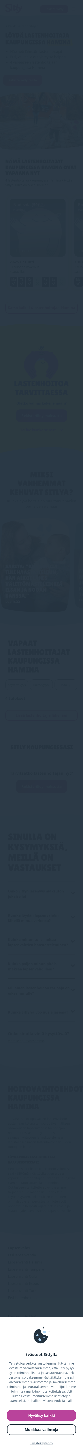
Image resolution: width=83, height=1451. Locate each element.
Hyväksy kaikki (41, 1415)
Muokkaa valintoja (41, 1429)
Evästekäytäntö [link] (41, 1443)
